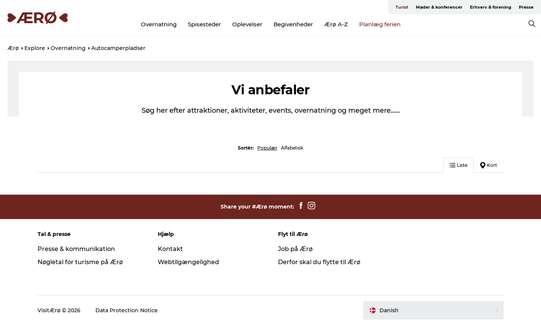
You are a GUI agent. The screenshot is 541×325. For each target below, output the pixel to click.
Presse (526, 7)
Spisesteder (204, 24)
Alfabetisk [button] (292, 148)
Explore (34, 48)
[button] (433, 310)
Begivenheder (293, 24)
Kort (488, 165)
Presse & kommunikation (76, 248)
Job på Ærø (295, 248)
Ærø (13, 48)
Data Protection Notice (126, 310)
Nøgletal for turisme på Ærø (80, 262)
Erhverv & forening (490, 7)
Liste (458, 165)
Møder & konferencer (439, 7)
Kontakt (170, 248)
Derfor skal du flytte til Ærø (319, 262)
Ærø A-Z (336, 24)
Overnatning (159, 24)
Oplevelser (247, 24)
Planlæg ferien (379, 24)
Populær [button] (267, 148)
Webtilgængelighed (188, 262)
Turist (402, 7)
